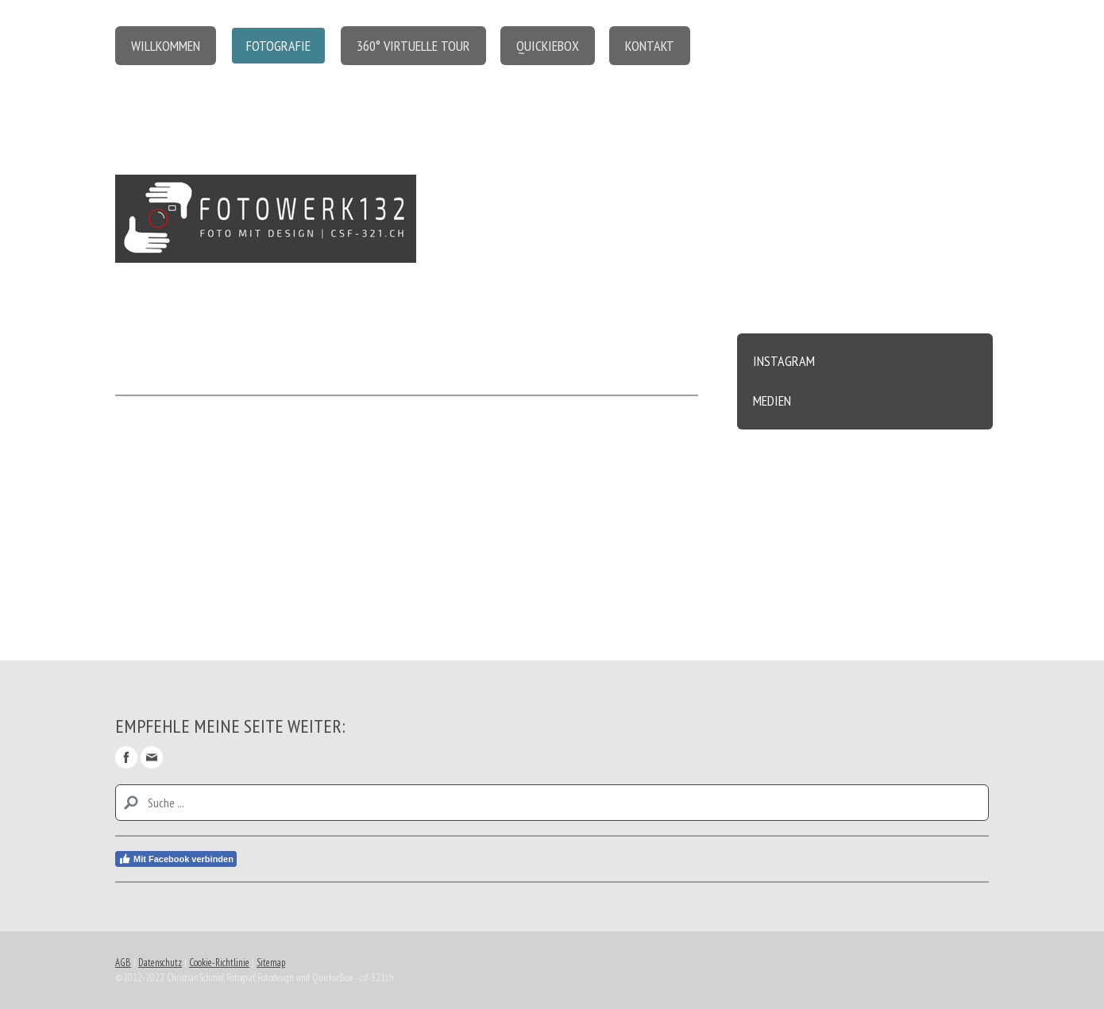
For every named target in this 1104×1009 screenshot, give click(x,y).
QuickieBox (547, 46)
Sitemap (271, 962)
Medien (772, 400)
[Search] (552, 802)
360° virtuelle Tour (413, 46)
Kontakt (649, 46)
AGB (123, 962)
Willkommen (165, 46)
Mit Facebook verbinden (176, 859)
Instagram (784, 361)
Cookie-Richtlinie (219, 962)
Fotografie (278, 46)
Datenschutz (160, 962)
